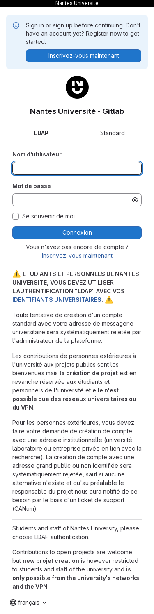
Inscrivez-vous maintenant (77, 255)
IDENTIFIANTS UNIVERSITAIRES (56, 299)
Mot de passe (31, 185)
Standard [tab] (112, 132)
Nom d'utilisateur (37, 154)
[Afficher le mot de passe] (135, 199)
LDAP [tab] (41, 132)
